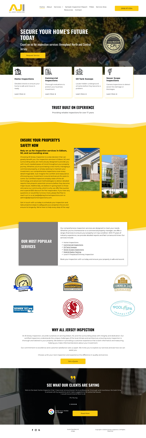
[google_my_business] (39, 430)
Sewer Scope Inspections (74, 250)
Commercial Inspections (73, 245)
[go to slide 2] (71, 404)
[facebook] (32, 430)
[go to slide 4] (76, 404)
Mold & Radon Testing (72, 252)
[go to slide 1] (69, 404)
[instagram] (35, 430)
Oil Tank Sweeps (70, 247)
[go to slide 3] (74, 404)
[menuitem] (42, 6)
